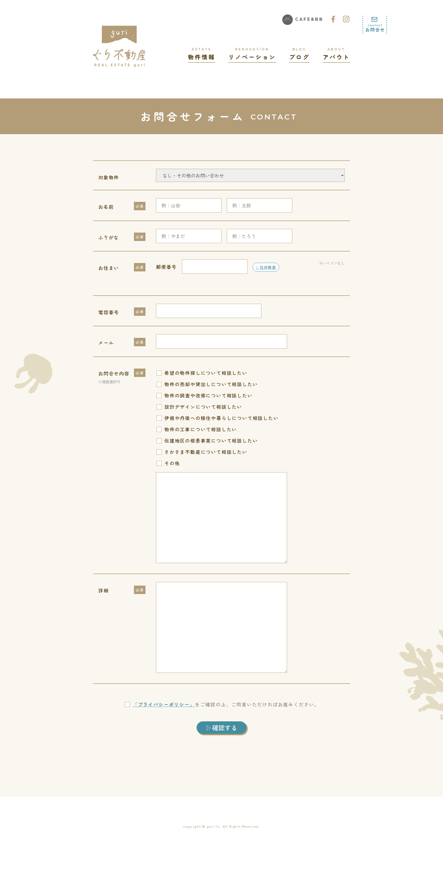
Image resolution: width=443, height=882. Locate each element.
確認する (224, 727)
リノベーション (252, 54)
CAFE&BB (302, 19)
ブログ (299, 54)
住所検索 (268, 267)
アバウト (336, 54)
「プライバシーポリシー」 (164, 704)
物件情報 (201, 54)
